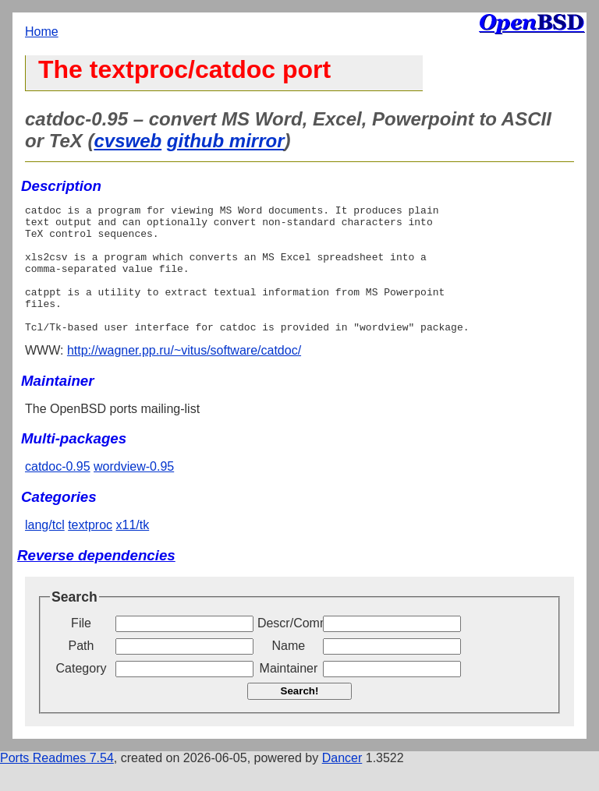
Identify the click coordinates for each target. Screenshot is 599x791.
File (81, 648)
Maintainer (289, 694)
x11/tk (133, 550)
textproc (90, 550)
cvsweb (127, 140)
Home (41, 31)
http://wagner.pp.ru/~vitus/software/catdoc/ (184, 376)
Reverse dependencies (96, 581)
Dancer (342, 783)
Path (81, 671)
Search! (300, 716)
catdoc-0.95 (57, 492)
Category (81, 694)
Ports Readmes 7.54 (57, 783)
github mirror (226, 140)
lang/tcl (45, 550)
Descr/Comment (288, 648)
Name (289, 671)
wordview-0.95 (134, 492)
